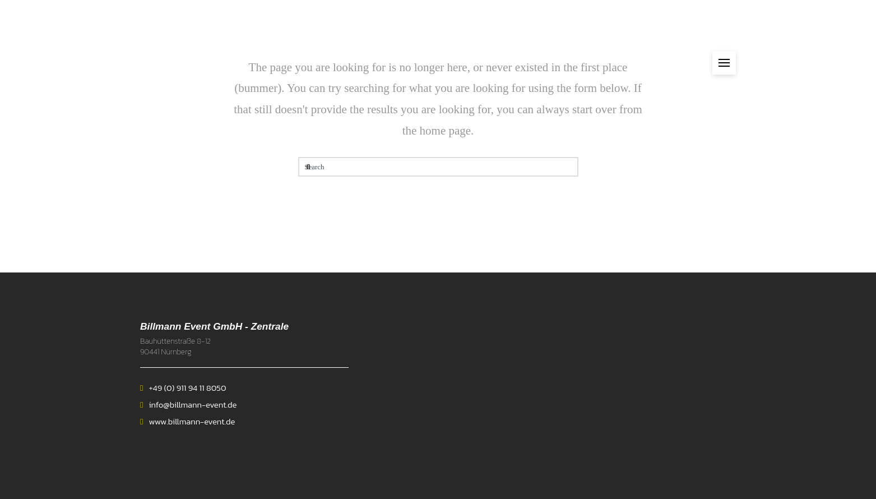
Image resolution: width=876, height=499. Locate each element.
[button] (724, 63)
